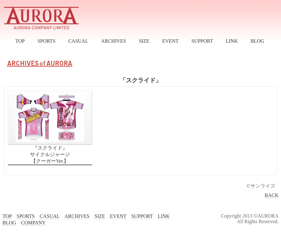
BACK (272, 195)
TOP (20, 41)
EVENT (170, 41)
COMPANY (33, 222)
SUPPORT (202, 41)
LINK (232, 41)
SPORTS (46, 41)
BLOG (257, 41)
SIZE (144, 41)
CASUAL (78, 41)
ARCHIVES (113, 41)
